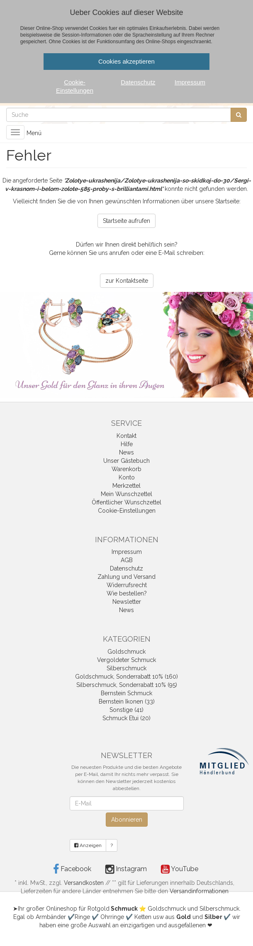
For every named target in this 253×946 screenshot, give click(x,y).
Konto (127, 477)
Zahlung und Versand (126, 576)
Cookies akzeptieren (126, 61)
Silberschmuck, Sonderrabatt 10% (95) (126, 685)
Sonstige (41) (126, 709)
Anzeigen (88, 845)
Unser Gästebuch (126, 460)
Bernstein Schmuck (126, 693)
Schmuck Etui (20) (126, 718)
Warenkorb (126, 469)
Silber (213, 917)
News (126, 452)
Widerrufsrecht (127, 585)
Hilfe (127, 444)
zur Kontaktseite (126, 280)
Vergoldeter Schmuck (126, 660)
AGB (127, 560)
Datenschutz (126, 568)
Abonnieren (126, 819)
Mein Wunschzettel (126, 494)
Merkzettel (126, 485)
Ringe (82, 917)
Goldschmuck (126, 651)
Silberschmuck (126, 668)
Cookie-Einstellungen (127, 510)
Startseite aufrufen (126, 220)
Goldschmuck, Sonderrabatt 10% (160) (126, 676)
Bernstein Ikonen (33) (127, 701)
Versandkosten (84, 882)
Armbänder (51, 917)
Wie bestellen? (127, 593)
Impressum (127, 551)
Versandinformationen (199, 891)
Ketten (142, 917)
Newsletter (126, 601)
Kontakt (126, 435)
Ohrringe (112, 917)
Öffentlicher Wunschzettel (126, 502)
